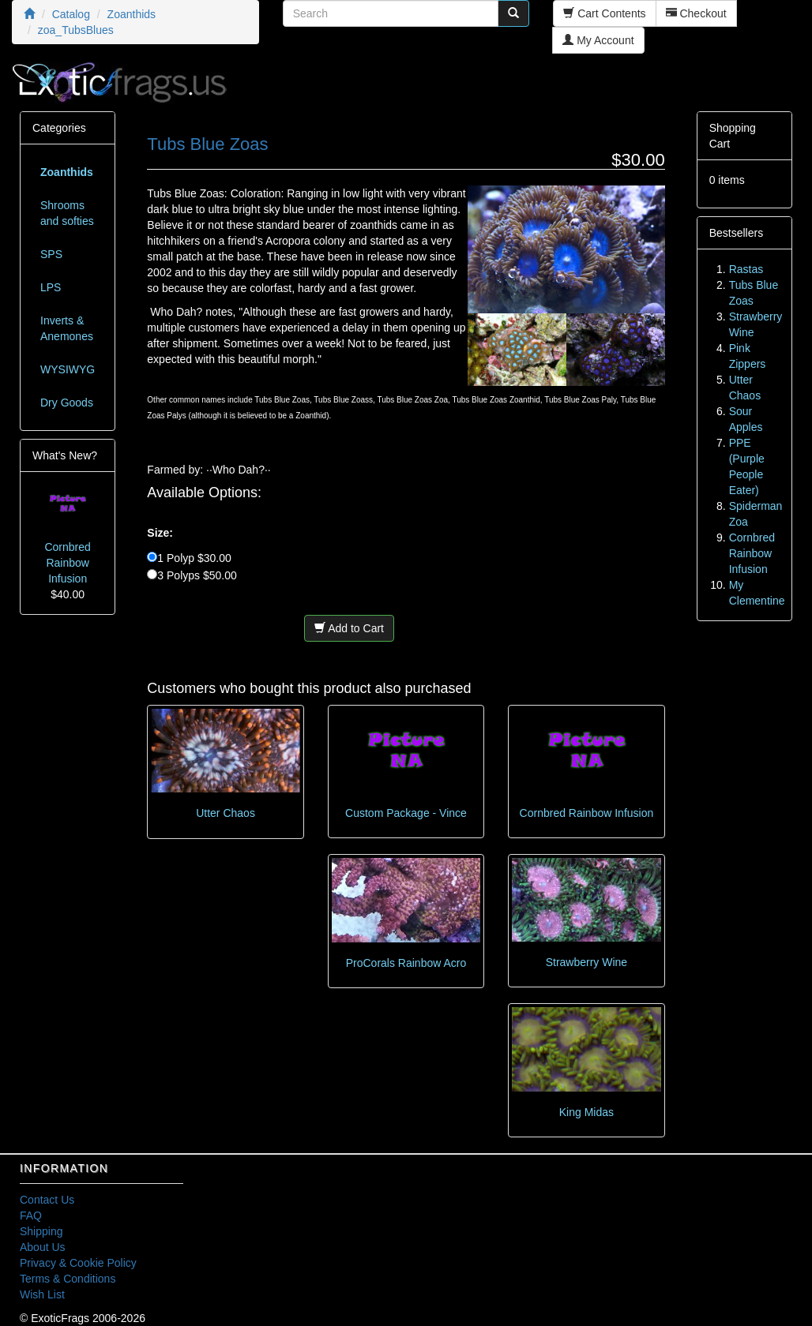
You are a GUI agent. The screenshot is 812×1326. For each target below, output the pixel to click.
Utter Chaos (225, 813)
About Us (43, 1247)
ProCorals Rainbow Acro (406, 963)
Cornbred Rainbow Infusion (587, 813)
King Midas (586, 1112)
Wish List (42, 1294)
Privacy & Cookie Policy (78, 1263)
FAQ (31, 1215)
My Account (597, 40)
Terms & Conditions (67, 1278)
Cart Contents (604, 13)
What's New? (64, 455)
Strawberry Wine (586, 962)
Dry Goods (66, 402)
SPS (51, 254)
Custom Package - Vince (406, 813)
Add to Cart (349, 628)
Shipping (41, 1231)
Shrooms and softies (67, 213)
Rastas (746, 269)
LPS (50, 287)
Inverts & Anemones (66, 328)
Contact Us (47, 1199)
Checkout (696, 13)
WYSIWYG (67, 369)
